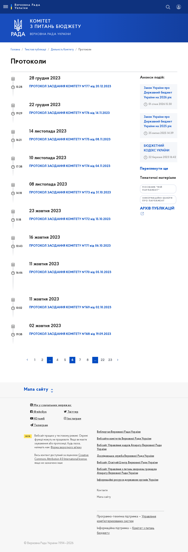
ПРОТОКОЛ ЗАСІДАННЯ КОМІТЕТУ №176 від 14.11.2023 (69, 113)
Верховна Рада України (50, 34)
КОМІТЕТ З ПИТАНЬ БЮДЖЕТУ (55, 24)
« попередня (27, 360)
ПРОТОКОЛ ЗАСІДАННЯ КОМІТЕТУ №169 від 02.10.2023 (70, 307)
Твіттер (71, 411)
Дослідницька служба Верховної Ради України (125, 456)
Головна (15, 49)
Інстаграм (72, 418)
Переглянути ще (154, 169)
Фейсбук (38, 411)
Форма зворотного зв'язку (66, 447)
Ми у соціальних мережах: (51, 405)
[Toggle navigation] (5, 7)
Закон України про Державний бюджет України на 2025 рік (158, 121)
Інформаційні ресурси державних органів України (127, 480)
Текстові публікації (35, 49)
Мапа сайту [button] (36, 389)
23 (110, 360)
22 (103, 360)
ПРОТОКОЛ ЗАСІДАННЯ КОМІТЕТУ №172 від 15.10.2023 (70, 219)
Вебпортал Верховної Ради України (119, 432)
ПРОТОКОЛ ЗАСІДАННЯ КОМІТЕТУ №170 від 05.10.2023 (70, 272)
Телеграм (39, 425)
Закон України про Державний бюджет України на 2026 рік (158, 92)
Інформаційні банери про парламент (157, 199)
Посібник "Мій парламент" (152, 188)
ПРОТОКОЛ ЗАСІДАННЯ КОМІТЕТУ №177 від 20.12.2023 (70, 86)
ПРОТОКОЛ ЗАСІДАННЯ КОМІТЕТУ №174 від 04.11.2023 (69, 166)
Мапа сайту (104, 497)
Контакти (102, 490)
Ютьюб (37, 418)
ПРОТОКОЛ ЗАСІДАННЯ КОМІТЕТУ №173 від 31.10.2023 (70, 192)
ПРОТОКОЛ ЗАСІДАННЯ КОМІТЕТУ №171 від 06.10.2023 (70, 245)
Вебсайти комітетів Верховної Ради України (124, 438)
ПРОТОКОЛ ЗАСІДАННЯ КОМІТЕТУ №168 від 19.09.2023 (70, 334)
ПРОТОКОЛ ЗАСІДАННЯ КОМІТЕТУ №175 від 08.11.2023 (70, 139)
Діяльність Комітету (62, 49)
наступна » (118, 360)
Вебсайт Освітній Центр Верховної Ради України (127, 462)
